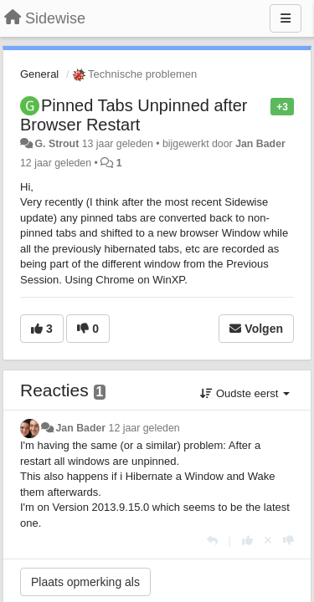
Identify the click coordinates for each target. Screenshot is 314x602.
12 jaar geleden (144, 428)
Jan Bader (260, 144)
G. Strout (56, 144)
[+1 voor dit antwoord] (247, 540)
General (39, 74)
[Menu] (285, 18)
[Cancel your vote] (268, 540)
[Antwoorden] (212, 540)
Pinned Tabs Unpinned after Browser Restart (133, 115)
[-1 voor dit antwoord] (288, 540)
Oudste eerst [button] (245, 393)
